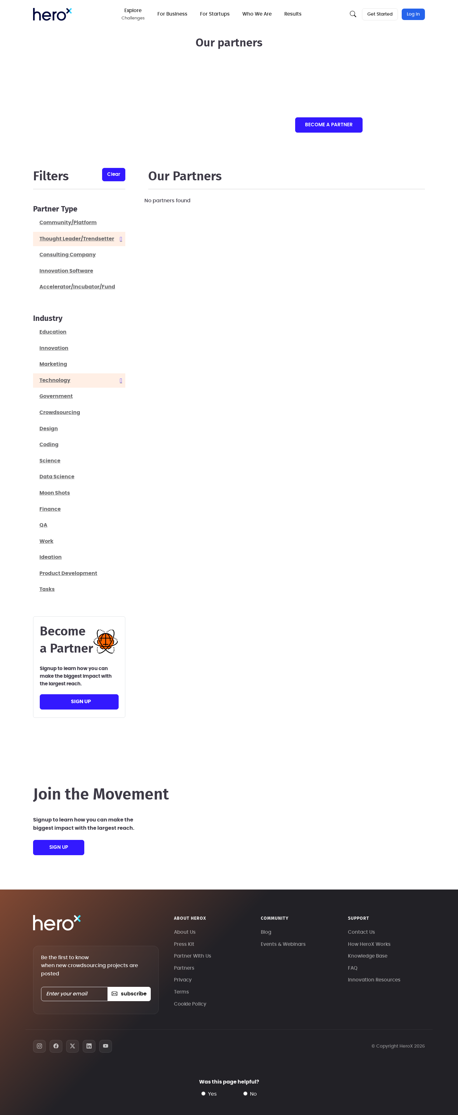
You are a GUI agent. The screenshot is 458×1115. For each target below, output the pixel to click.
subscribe (129, 994)
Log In (413, 14)
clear (113, 174)
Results (293, 14)
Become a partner (329, 124)
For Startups (215, 14)
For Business (172, 14)
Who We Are (257, 14)
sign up (81, 701)
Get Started (379, 14)
